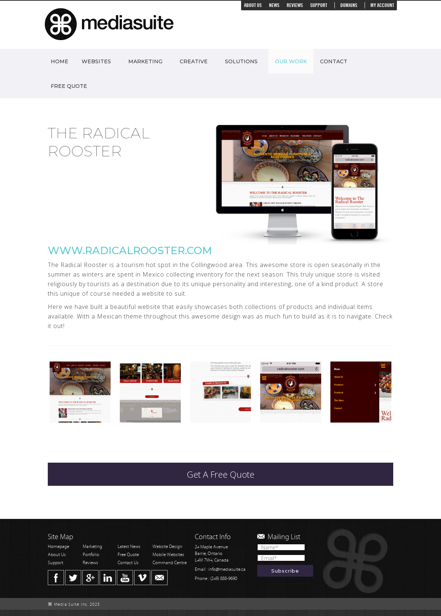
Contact (333, 61)
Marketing (145, 61)
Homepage (58, 546)
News (274, 5)
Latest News (129, 546)
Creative (194, 61)
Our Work (291, 61)
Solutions (241, 61)
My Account (382, 5)
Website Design (167, 546)
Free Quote (69, 86)
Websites (96, 61)
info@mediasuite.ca (226, 569)
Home (59, 61)
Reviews (295, 5)
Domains (348, 5)
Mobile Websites (168, 555)
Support (318, 5)
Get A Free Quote (220, 474)
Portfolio (91, 555)
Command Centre (170, 563)
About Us (253, 5)
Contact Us (128, 563)
